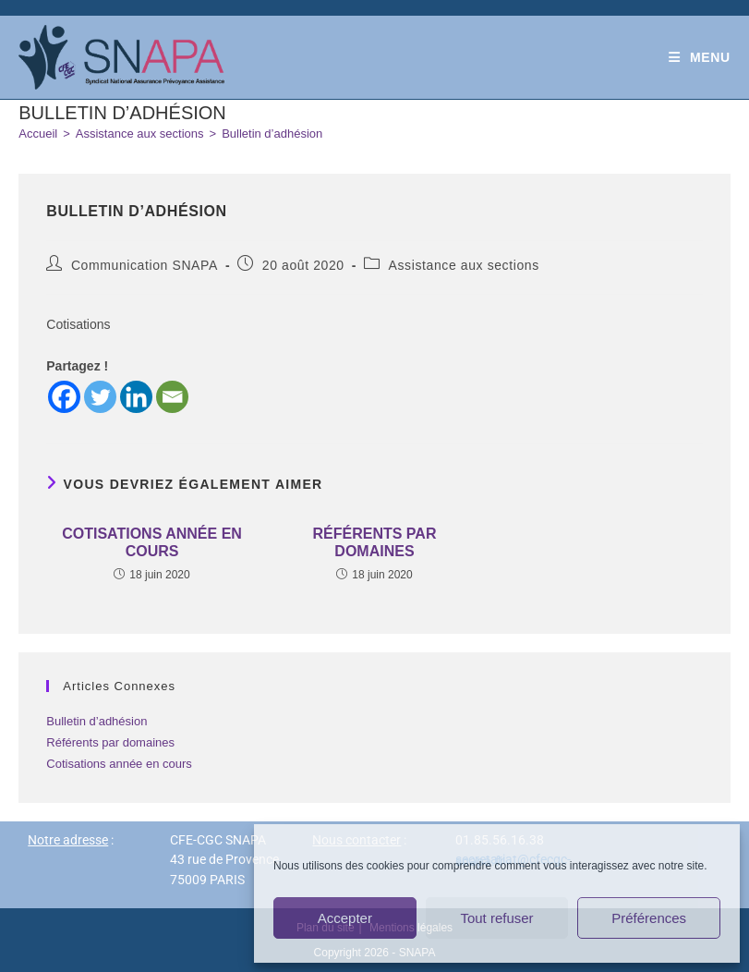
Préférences (648, 918)
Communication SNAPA (144, 265)
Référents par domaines (375, 542)
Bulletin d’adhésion (272, 133)
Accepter (345, 918)
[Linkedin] (136, 397)
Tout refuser (496, 918)
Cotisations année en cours (152, 542)
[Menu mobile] (700, 57)
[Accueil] (37, 133)
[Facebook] (64, 397)
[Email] (172, 397)
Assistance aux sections (464, 265)
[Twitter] (100, 397)
